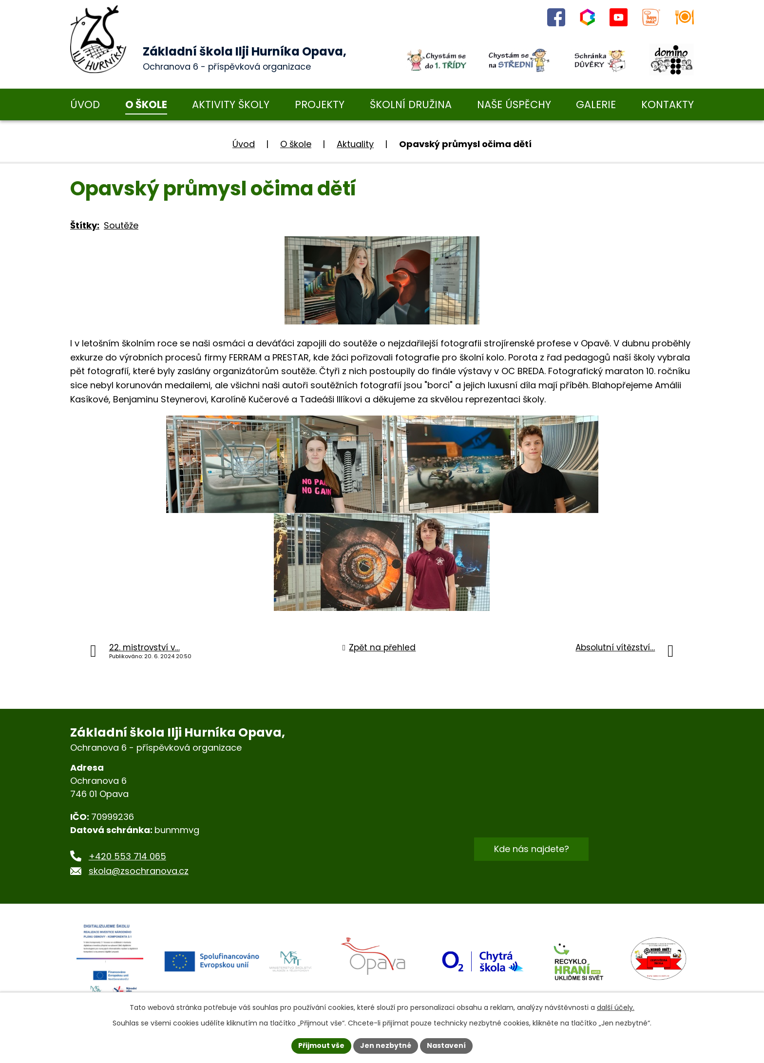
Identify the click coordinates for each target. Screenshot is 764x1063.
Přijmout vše (321, 1045)
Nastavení (446, 1045)
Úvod (243, 144)
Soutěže (121, 225)
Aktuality (355, 144)
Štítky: (84, 225)
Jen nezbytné (385, 1045)
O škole (295, 144)
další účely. (615, 1007)
